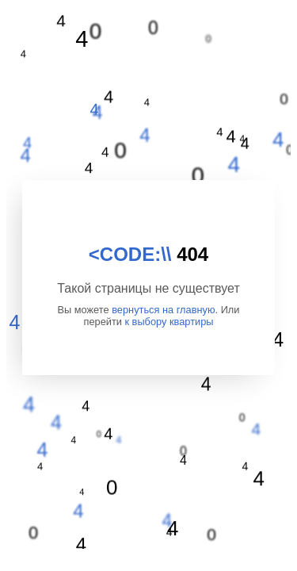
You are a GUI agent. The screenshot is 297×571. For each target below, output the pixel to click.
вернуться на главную (163, 310)
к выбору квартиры (168, 322)
